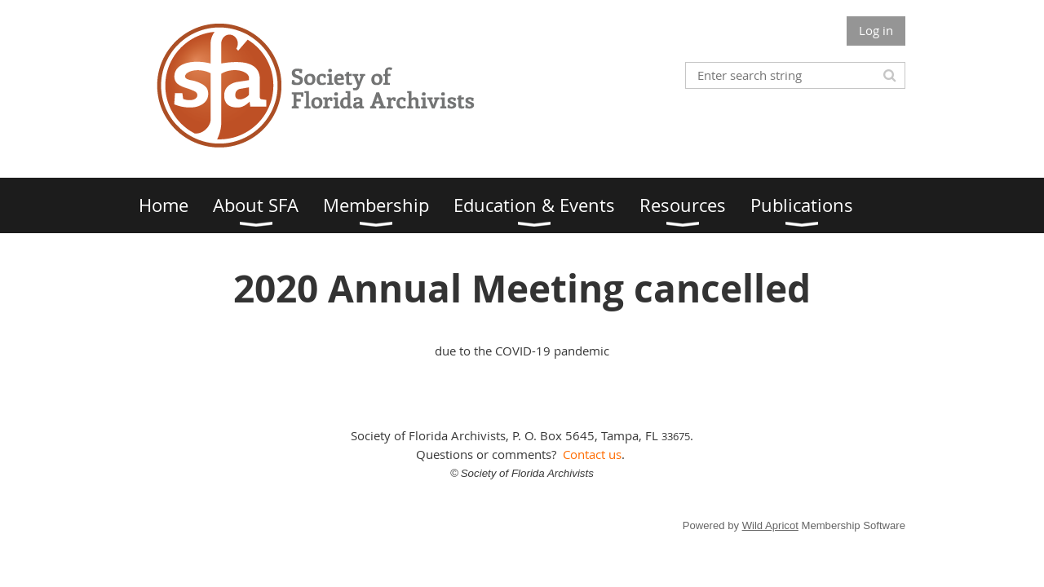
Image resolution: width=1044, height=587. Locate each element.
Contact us (592, 454)
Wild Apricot (770, 525)
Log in (876, 30)
